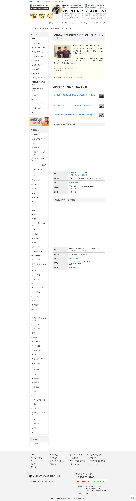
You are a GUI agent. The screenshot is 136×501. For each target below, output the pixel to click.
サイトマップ (36, 108)
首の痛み (35, 354)
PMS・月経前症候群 (38, 400)
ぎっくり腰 (35, 423)
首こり (34, 193)
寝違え (34, 301)
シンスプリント (37, 292)
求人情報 (35, 95)
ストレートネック (37, 288)
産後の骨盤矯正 (37, 341)
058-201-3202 (73, 182)
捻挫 (33, 210)
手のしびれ (35, 309)
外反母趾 (35, 337)
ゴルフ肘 (35, 234)
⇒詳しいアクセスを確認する (78, 175)
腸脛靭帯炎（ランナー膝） (39, 170)
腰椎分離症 (35, 387)
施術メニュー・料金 (68, 23)
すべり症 (35, 313)
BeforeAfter (35, 73)
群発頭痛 (35, 238)
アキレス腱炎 (36, 260)
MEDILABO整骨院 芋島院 (38, 83)
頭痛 (33, 333)
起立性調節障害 (37, 350)
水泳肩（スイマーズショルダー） (39, 153)
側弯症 (34, 189)
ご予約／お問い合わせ (39, 78)
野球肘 (34, 219)
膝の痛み (35, 428)
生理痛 (34, 404)
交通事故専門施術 (37, 56)
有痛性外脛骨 (36, 255)
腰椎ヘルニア (36, 329)
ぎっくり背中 (36, 247)
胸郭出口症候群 (37, 251)
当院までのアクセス (99, 23)
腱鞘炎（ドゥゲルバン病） (39, 414)
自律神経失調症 (37, 139)
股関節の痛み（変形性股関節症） (39, 319)
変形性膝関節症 (37, 382)
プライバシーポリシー (39, 103)
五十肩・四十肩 (37, 408)
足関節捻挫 (35, 378)
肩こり (34, 432)
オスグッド (35, 324)
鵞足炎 (34, 283)
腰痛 (33, 143)
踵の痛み (35, 270)
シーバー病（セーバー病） (39, 224)
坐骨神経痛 (35, 147)
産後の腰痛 (35, 370)
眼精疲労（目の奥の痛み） (39, 265)
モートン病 (35, 184)
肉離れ (34, 214)
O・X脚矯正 (36, 346)
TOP (37, 23)
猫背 (33, 419)
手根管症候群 (36, 180)
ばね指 (34, 395)
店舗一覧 (35, 112)
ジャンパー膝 (36, 275)
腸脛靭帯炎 (35, 279)
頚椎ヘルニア (36, 197)
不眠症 (34, 176)
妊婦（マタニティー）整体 (39, 364)
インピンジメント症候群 (39, 159)
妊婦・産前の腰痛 (37, 359)
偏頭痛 (34, 242)
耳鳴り (34, 206)
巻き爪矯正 (35, 60)
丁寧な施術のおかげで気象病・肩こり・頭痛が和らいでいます (73, 115)
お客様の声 (52, 23)
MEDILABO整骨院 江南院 (38, 90)
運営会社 (35, 99)
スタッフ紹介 (83, 23)
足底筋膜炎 (35, 305)
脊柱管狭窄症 (36, 134)
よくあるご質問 (37, 65)
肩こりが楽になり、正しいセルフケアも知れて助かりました (72, 105)
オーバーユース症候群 (39, 165)
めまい (34, 201)
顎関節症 (35, 391)
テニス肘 (35, 296)
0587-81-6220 (73, 258)
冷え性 (34, 374)
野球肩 (34, 229)
